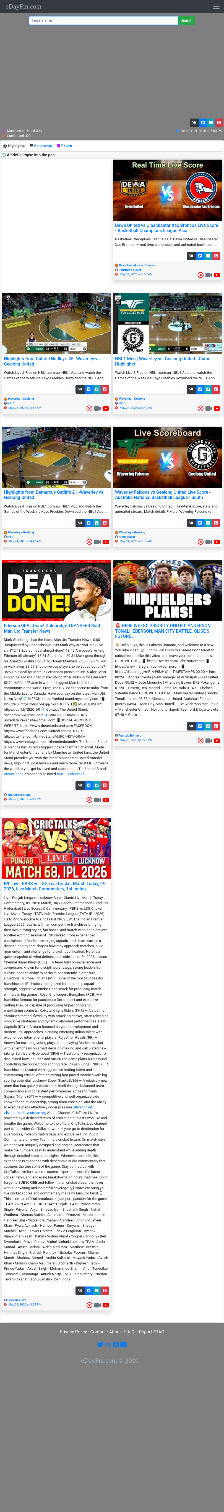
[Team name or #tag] (103, 20)
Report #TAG (152, 1331)
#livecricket (83, 1107)
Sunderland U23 (19, 136)
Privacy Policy (73, 1331)
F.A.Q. (130, 1331)
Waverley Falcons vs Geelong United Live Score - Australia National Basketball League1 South (163, 495)
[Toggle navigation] (216, 6)
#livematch (13, 1113)
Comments (41, 146)
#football (77, 774)
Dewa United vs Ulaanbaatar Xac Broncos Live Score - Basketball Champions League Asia (166, 228)
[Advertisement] (111, 73)
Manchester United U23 (24, 131)
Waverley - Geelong (21, 399)
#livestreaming (34, 1113)
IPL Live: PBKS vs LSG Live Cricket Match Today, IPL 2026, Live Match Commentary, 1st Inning (55, 886)
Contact (98, 1331)
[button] (194, 123)
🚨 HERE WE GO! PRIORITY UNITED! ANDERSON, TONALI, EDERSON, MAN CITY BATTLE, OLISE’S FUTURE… (163, 631)
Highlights (14, 146)
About (115, 1331)
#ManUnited (14, 774)
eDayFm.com (23, 6)
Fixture (64, 146)
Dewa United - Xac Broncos (137, 265)
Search (186, 20)
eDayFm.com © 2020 (110, 1360)
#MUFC (63, 774)
